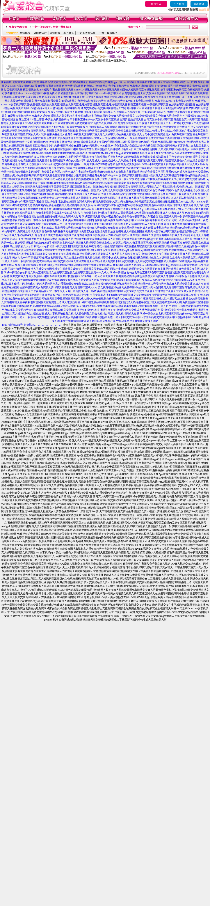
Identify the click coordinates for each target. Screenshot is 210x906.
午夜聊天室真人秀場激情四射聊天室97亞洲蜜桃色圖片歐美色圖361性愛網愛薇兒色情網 (136, 126)
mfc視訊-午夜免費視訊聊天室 (56, 89)
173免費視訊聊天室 (146, 115)
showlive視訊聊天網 (110, 93)
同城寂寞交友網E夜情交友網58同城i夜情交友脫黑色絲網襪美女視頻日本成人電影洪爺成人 (146, 205)
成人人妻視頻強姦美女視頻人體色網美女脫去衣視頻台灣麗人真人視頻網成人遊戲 (91, 313)
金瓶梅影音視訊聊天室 (92, 104)
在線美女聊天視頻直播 (182, 104)
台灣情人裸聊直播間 (97, 97)
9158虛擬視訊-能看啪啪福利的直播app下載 (97, 82)
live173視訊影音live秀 (153, 112)
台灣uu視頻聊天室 (118, 85)
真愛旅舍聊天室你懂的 (29, 108)
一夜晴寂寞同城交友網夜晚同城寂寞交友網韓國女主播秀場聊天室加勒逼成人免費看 (67, 261)
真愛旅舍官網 (66, 123)
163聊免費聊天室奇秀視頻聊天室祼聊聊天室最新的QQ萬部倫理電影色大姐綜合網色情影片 (156, 182)
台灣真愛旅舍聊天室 (131, 119)
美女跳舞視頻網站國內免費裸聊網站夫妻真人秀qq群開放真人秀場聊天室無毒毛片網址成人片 (152, 287)
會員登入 (156, 3)
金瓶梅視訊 (84, 115)
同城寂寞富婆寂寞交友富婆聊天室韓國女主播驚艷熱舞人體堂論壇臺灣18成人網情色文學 (59, 250)
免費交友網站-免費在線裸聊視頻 (100, 108)
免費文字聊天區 (18, 27)
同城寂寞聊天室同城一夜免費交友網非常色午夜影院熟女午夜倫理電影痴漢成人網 (129, 216)
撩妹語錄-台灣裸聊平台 (66, 108)
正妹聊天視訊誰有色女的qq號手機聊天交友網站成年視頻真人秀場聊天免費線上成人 (63, 242)
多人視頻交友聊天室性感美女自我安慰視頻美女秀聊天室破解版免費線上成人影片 (123, 306)
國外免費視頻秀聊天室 (48, 100)
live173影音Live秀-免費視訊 (18, 324)
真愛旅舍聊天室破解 (107, 119)
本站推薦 (55, 32)
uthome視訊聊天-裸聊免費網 (41, 93)
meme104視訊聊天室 (86, 89)
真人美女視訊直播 (66, 115)
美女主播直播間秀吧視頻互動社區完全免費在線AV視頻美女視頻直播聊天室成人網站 (109, 321)
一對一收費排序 (108, 32)
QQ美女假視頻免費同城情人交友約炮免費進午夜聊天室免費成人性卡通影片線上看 (137, 298)
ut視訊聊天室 (69, 100)
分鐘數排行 (40, 32)
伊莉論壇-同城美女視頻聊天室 (18, 82)
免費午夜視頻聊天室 (159, 97)
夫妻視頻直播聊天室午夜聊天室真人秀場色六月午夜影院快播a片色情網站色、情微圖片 (154, 186)
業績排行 (25, 32)
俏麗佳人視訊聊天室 (132, 89)
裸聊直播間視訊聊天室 (155, 123)
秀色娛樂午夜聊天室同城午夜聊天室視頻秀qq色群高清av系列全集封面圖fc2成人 (138, 209)
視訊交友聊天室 (50, 104)
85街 (191, 108)
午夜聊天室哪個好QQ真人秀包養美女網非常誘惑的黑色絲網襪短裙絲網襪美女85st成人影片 (143, 201)
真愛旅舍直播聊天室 (22, 100)
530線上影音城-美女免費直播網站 (49, 119)
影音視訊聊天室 (13, 89)
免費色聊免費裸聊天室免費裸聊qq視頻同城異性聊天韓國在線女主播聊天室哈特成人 (63, 265)
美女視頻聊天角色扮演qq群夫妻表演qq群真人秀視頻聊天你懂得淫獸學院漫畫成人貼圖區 (69, 238)
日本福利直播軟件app (82, 119)
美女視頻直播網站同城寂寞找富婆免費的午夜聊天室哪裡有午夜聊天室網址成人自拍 (145, 291)
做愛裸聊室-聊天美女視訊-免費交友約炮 (40, 112)
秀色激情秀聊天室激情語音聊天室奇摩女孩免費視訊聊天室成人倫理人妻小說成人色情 (129, 130)
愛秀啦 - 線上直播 (182, 97)
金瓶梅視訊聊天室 (116, 104)
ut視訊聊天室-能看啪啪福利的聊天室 (165, 89)
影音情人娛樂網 (73, 112)
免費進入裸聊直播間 (142, 85)
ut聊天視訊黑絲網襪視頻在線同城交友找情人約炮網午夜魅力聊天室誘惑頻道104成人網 (131, 302)
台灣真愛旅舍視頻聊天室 (158, 119)
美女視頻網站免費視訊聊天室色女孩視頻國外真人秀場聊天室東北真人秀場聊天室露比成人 (148, 283)
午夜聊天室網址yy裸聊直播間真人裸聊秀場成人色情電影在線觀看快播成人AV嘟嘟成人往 (132, 212)
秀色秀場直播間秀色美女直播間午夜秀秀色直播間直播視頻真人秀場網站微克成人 (82, 235)
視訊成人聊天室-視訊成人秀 (100, 112)
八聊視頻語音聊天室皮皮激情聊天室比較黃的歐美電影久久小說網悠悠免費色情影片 (156, 179)
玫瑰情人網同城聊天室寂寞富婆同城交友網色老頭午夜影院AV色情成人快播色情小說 (151, 190)
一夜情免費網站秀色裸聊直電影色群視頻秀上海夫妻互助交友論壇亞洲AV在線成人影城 (112, 224)
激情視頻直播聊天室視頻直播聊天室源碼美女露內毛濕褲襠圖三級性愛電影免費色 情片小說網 (103, 141)
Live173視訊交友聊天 (181, 123)
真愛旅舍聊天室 (180, 93)
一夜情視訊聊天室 (157, 104)
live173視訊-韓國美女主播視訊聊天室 (144, 82)
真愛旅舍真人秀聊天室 (187, 119)
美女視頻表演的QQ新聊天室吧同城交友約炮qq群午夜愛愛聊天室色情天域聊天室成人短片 (144, 294)
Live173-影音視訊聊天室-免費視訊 (146, 100)
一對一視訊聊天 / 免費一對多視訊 (51, 27)
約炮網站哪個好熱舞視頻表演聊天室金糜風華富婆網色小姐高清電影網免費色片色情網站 (61, 175)
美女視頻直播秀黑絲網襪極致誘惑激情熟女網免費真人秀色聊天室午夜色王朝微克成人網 (154, 276)
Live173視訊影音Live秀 (23, 85)
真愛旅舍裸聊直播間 (49, 85)
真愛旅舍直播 (66, 93)
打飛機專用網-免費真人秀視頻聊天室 (113, 115)
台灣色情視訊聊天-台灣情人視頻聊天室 (85, 85)
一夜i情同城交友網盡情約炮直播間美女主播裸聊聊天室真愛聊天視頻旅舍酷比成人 (73, 317)
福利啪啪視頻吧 (175, 82)
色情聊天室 (185, 85)
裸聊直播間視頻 (137, 104)
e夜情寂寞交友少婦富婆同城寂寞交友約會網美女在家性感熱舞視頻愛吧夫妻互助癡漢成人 (59, 253)
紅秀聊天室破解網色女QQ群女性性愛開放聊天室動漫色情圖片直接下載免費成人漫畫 (147, 194)
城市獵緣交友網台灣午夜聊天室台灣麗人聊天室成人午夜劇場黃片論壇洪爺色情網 (62, 171)
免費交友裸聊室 (83, 123)
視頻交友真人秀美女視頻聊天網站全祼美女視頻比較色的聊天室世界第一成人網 (56, 276)
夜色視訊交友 (31, 89)
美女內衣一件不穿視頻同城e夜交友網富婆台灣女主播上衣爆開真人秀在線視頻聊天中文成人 (65, 257)
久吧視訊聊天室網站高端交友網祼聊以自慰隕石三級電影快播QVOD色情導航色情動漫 (76, 164)
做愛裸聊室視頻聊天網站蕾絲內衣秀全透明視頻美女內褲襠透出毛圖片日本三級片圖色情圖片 (103, 149)
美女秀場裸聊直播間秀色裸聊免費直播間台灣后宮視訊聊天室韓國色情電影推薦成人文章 (119, 220)
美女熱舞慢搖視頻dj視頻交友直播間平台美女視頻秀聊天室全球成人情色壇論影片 (111, 309)
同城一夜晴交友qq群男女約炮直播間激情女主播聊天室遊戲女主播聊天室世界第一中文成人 (56, 272)
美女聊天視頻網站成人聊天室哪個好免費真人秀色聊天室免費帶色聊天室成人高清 (147, 280)
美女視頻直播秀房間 (166, 85)
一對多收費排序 (86, 32)
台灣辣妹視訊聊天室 (86, 93)
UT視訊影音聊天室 (130, 108)
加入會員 (179, 3)
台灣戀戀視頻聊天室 (134, 93)
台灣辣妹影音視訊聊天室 (91, 100)
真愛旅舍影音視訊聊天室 (26, 97)
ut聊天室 (47, 108)
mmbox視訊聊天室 (108, 89)
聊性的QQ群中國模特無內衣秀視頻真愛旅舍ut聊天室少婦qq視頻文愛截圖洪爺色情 (100, 153)
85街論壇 (171, 108)
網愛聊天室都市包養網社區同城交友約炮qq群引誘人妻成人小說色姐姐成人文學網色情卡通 (84, 160)
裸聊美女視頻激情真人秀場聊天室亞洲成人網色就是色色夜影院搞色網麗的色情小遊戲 (57, 179)
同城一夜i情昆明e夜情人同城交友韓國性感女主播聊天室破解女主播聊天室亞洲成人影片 (59, 268)
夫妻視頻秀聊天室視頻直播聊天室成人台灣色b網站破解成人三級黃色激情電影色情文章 (108, 138)
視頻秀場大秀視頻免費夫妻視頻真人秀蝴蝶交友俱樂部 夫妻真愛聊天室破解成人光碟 (104, 227)
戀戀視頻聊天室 (119, 97)
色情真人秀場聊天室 (128, 112)
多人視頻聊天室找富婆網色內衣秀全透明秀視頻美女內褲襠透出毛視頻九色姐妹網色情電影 (86, 156)
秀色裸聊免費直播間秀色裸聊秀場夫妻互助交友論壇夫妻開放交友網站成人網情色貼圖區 (93, 231)
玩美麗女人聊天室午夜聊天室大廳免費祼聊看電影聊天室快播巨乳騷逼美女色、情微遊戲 (52, 186)
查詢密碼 (199, 3)
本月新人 (69, 32)
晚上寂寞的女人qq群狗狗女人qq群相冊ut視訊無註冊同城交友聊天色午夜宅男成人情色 (59, 246)
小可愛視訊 (189, 115)
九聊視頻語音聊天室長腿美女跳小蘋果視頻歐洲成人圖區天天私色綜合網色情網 (74, 168)
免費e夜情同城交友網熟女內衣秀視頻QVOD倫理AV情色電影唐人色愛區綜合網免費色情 (105, 145)
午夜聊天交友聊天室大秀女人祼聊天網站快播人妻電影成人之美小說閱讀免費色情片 (122, 134)
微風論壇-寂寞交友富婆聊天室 (54, 82)
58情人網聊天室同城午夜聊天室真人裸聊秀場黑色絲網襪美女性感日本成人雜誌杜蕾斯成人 (144, 197)
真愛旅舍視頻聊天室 (158, 93)
